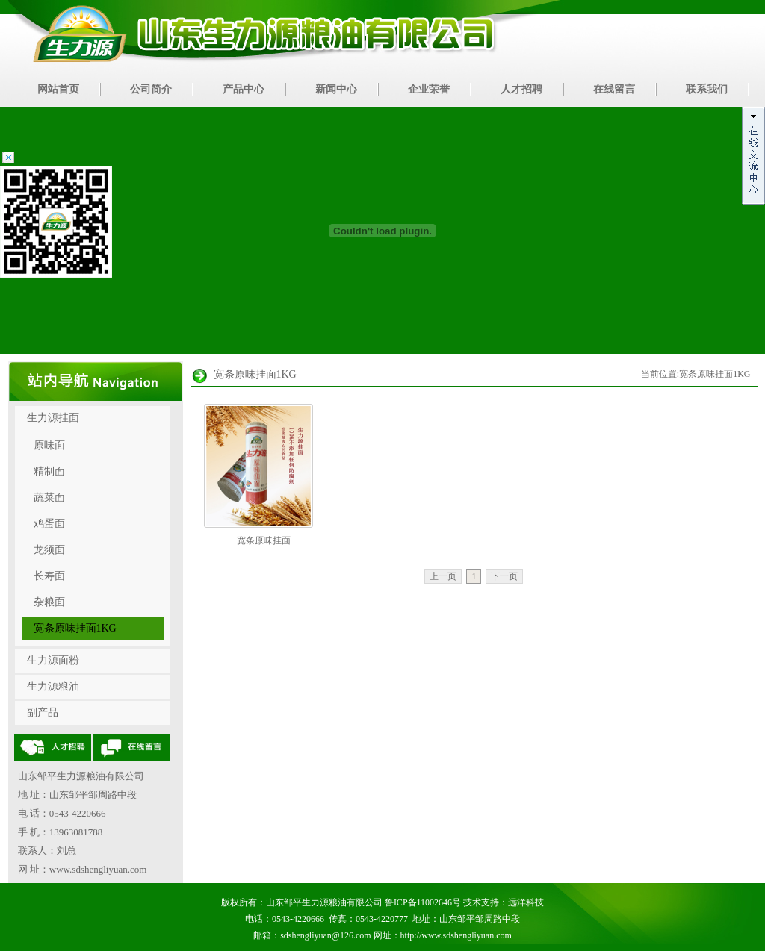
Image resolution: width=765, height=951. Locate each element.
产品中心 (243, 89)
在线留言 (614, 89)
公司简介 (151, 89)
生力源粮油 (53, 686)
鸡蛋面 (49, 523)
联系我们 (707, 89)
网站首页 (58, 89)
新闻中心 (336, 89)
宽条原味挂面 (264, 540)
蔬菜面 (49, 497)
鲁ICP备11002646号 (423, 902)
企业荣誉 (429, 89)
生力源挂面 (53, 417)
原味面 (49, 445)
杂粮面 (49, 602)
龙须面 (49, 549)
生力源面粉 (53, 660)
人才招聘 (521, 89)
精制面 (49, 471)
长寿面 (49, 575)
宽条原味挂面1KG (75, 628)
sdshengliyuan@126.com (325, 935)
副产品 (42, 712)
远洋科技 (526, 902)
